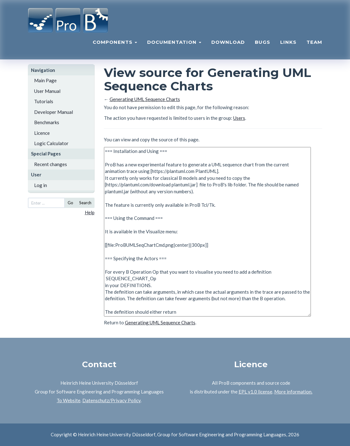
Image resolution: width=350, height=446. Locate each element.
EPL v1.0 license (255, 391)
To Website (68, 400)
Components (115, 42)
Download (228, 42)
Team (314, 42)
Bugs (262, 42)
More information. (293, 391)
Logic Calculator (51, 143)
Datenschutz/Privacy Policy (111, 400)
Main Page (45, 80)
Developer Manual (53, 112)
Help (90, 212)
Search (85, 202)
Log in (40, 185)
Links (288, 42)
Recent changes (50, 164)
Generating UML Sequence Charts (145, 99)
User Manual (47, 91)
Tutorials (43, 101)
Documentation (174, 42)
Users (239, 118)
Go (70, 202)
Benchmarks (46, 122)
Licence (42, 133)
